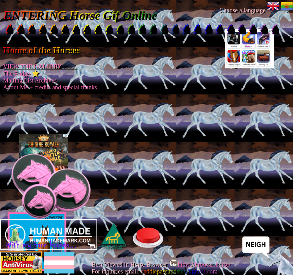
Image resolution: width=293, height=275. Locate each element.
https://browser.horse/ (199, 264)
